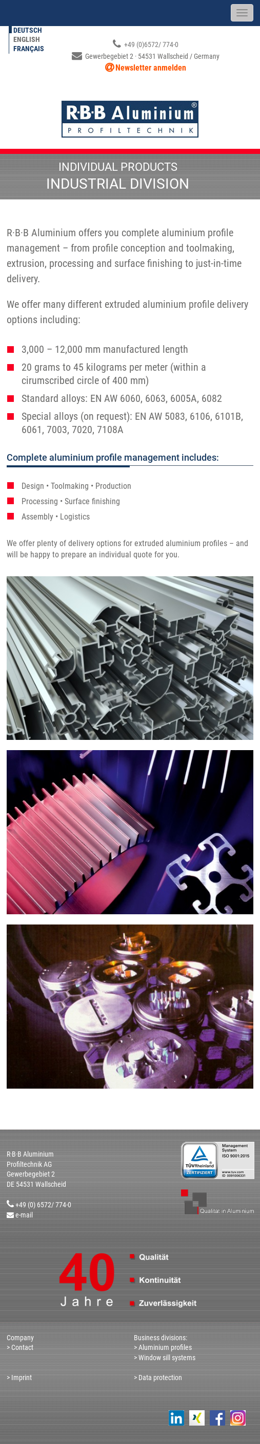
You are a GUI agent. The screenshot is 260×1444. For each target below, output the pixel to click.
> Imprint (19, 1377)
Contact (21, 1347)
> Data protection (158, 1377)
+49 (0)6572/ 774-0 (145, 44)
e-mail (24, 1215)
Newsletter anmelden (150, 68)
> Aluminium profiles (163, 1347)
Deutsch (27, 30)
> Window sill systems (165, 1357)
